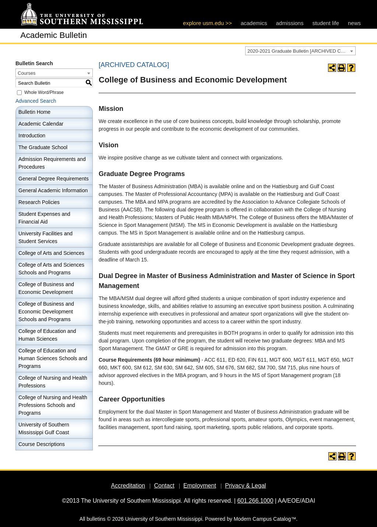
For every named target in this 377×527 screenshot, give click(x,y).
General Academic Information (53, 190)
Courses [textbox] (26, 73)
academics (254, 23)
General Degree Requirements (53, 179)
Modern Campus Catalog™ (265, 519)
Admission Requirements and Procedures (52, 163)
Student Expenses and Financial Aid (44, 218)
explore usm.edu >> (207, 23)
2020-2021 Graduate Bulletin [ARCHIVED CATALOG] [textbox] (301, 51)
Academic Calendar (40, 124)
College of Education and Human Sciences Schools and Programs (52, 358)
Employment (199, 485)
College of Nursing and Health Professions (52, 382)
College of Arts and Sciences (51, 253)
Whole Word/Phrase (44, 92)
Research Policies (39, 202)
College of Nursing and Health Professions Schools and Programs (52, 405)
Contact (164, 485)
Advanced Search (35, 101)
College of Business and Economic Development (46, 288)
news (354, 23)
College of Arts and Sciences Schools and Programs (51, 268)
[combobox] (300, 50)
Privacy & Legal (245, 485)
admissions (289, 23)
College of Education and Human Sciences (47, 335)
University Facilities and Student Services (45, 237)
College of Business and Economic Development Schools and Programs (46, 311)
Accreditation (128, 485)
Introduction (31, 135)
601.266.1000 (255, 501)
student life (325, 23)
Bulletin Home (34, 112)
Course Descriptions (41, 444)
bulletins (96, 519)
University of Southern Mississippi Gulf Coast (43, 428)
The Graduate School (42, 147)
